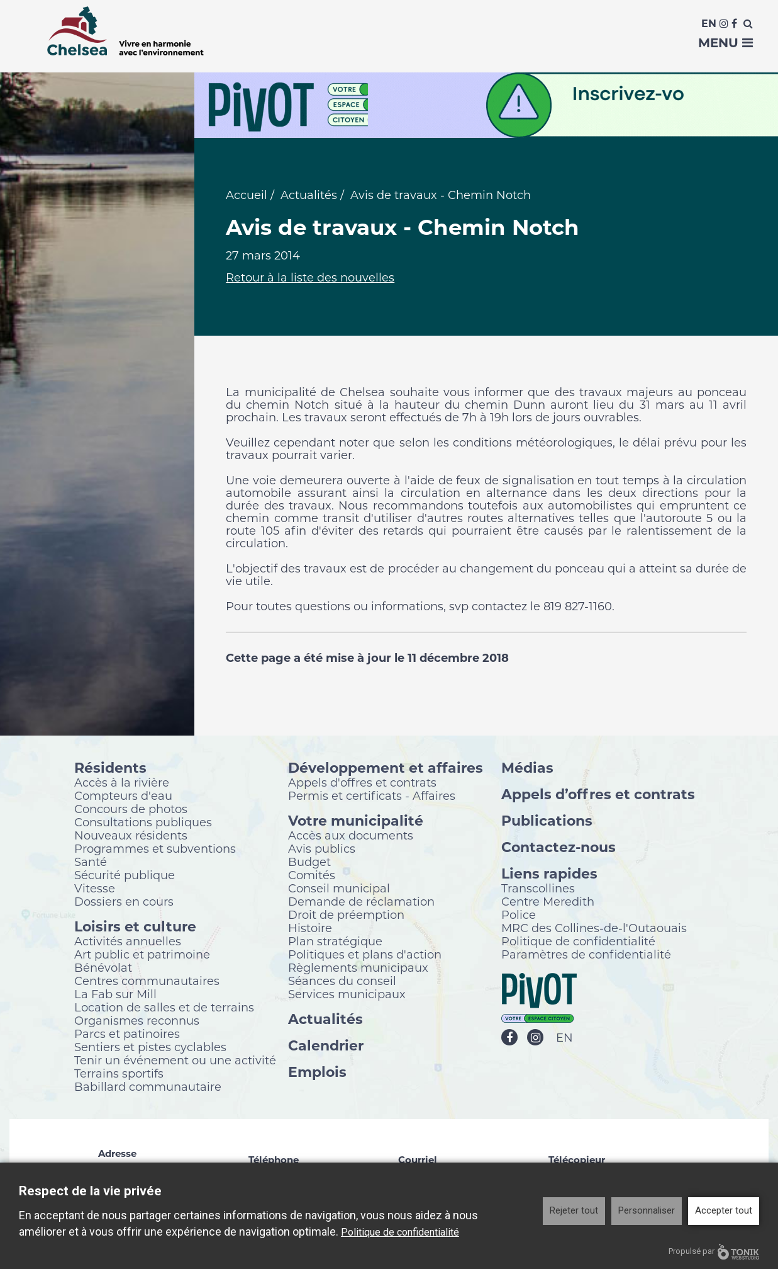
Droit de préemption (346, 914)
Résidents (110, 767)
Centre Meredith (547, 901)
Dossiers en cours (124, 901)
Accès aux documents (350, 835)
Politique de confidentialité (578, 941)
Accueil (246, 195)
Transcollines (538, 888)
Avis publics (321, 848)
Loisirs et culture (135, 926)
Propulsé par (714, 1252)
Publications (546, 820)
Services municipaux (347, 993)
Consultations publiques (143, 822)
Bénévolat (103, 967)
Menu (725, 42)
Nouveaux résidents (130, 835)
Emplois (317, 1071)
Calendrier (326, 1045)
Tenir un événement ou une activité (175, 1060)
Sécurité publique (124, 874)
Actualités (309, 195)
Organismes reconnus (136, 1020)
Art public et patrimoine (142, 954)
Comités (311, 874)
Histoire (310, 927)
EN (564, 1038)
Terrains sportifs (119, 1073)
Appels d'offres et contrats (362, 782)
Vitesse (94, 888)
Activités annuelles (127, 941)
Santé (90, 861)
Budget (309, 861)
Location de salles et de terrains (164, 1007)
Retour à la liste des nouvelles (310, 278)
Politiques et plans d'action (365, 954)
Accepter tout (723, 1210)
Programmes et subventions (155, 848)
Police (518, 914)
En (708, 24)
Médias (527, 767)
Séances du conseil (342, 980)
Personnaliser (646, 1210)
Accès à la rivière (121, 782)
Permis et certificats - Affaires (371, 795)
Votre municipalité (355, 820)
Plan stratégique (335, 941)
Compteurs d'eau (123, 795)
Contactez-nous (558, 847)
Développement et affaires (385, 767)
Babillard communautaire (147, 1086)
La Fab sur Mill (115, 993)
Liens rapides (549, 873)
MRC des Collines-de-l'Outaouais (594, 927)
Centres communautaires (147, 980)
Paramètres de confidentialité (586, 954)
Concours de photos (130, 808)
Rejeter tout (574, 1210)
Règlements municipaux (358, 967)
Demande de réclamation (361, 901)
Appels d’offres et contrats (598, 794)
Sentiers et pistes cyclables (150, 1046)
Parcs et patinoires (127, 1033)
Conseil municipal (339, 888)
